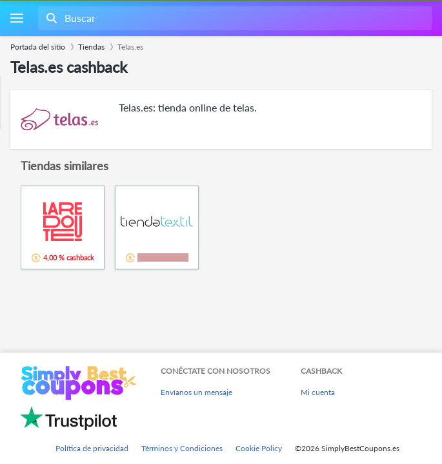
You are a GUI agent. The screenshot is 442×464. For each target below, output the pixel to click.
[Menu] (16, 18)
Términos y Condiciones (182, 448)
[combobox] (233, 18)
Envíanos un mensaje (196, 392)
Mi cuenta (318, 392)
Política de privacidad (91, 448)
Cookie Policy (259, 448)
